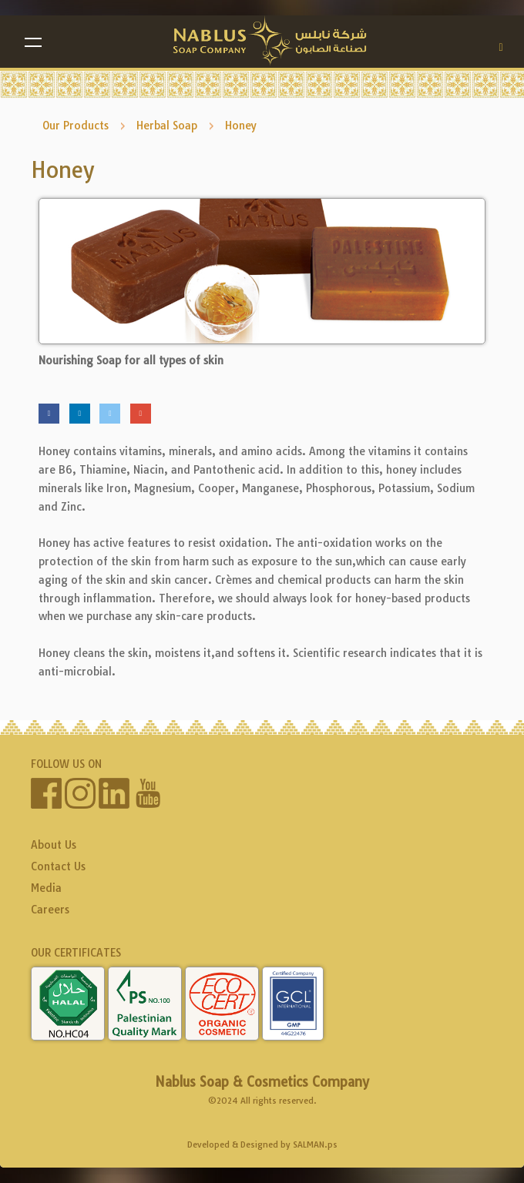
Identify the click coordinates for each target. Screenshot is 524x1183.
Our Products (75, 125)
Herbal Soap (166, 125)
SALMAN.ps (315, 1144)
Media (46, 888)
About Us (53, 845)
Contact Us (58, 866)
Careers (50, 910)
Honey (241, 125)
